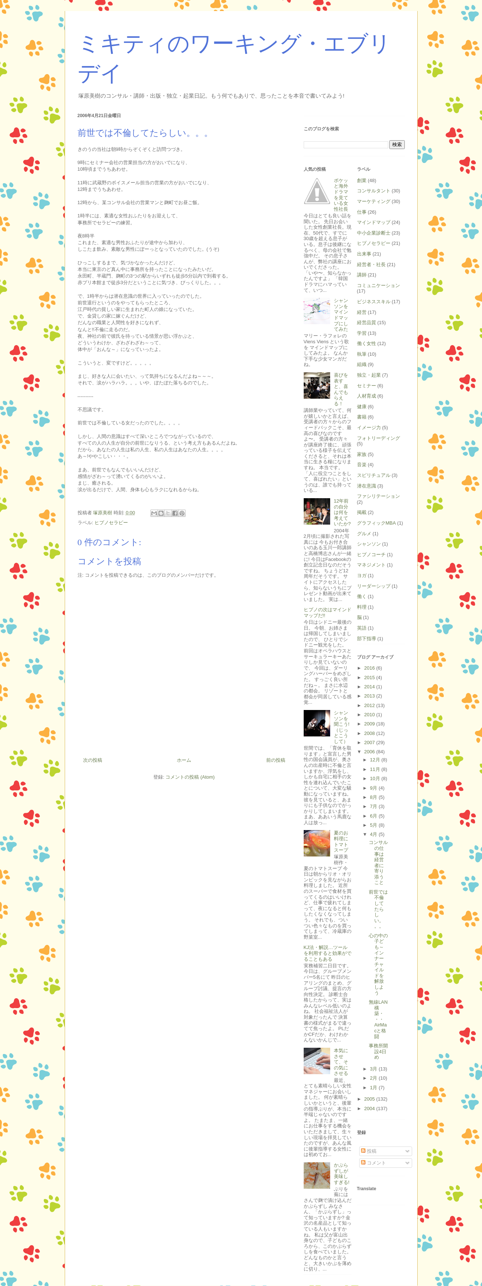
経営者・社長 (371, 264)
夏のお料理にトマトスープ (341, 841)
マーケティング (373, 201)
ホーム (184, 760)
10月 (375, 778)
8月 (374, 797)
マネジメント (371, 565)
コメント (373, 1163)
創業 (362, 180)
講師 (362, 275)
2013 (370, 696)
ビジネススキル (373, 301)
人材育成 (366, 396)
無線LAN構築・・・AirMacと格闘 (378, 1019)
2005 (370, 1099)
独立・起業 (369, 375)
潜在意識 (366, 486)
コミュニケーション (378, 285)
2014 (370, 686)
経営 (362, 312)
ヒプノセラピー (111, 522)
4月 (374, 834)
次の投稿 (92, 760)
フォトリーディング (378, 438)
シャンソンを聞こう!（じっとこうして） (342, 727)
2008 (370, 733)
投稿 (368, 1151)
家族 (362, 454)
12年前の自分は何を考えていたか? (342, 512)
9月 (374, 788)
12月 (375, 759)
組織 (362, 364)
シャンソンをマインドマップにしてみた (341, 315)
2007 (370, 742)
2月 (374, 1078)
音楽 (362, 464)
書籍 (362, 417)
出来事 (364, 254)
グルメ (364, 533)
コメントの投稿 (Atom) (190, 777)
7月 (374, 806)
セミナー (366, 385)
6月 (374, 816)
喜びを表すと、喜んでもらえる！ (341, 389)
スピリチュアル (373, 475)
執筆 (362, 354)
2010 (370, 714)
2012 (370, 705)
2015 (370, 677)
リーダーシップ (373, 586)
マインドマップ (373, 222)
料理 (362, 607)
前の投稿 (275, 760)
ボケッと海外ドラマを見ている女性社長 (341, 195)
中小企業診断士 (373, 233)
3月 (374, 1069)
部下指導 (366, 638)
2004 (370, 1108)
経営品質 (366, 322)
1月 (374, 1087)
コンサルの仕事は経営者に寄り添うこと (378, 862)
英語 (362, 628)
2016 (370, 668)
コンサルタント (373, 190)
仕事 (362, 212)
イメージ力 (369, 427)
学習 (362, 333)
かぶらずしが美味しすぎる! (342, 1173)
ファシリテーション (378, 496)
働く (362, 596)
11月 (375, 769)
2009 (370, 724)
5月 (374, 825)
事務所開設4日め (378, 1051)
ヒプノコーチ (371, 554)
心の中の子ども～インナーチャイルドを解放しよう (378, 964)
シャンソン (369, 544)
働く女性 (366, 343)
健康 (362, 406)
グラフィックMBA (376, 523)
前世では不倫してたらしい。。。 (378, 909)
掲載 (362, 512)
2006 (370, 751)
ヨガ (362, 575)
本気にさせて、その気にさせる (341, 1062)
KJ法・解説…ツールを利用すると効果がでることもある (327, 953)
